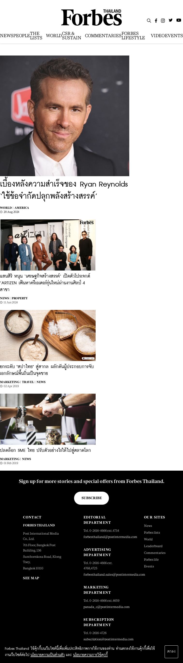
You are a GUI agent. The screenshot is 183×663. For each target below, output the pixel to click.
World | (6, 207)
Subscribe (92, 498)
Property (20, 298)
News (41, 382)
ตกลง (171, 651)
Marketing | (10, 382)
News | (5, 298)
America (22, 207)
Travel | (28, 382)
